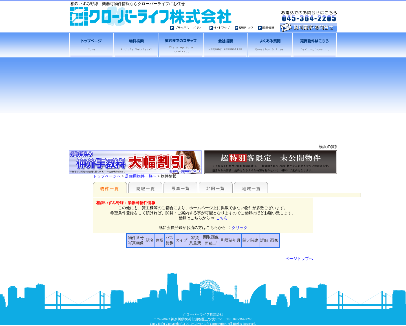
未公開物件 (270, 162)
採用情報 (266, 28)
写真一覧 (180, 187)
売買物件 (314, 45)
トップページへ (107, 176)
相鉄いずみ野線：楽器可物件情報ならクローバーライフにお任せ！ (129, 4)
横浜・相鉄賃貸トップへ (91, 45)
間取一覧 (145, 187)
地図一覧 (216, 187)
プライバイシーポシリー (189, 28)
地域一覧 (251, 187)
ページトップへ (299, 259)
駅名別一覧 (110, 187)
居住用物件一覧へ (140, 176)
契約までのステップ (180, 45)
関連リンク (246, 28)
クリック (240, 228)
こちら (222, 218)
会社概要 (225, 45)
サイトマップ (222, 28)
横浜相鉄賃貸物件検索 (136, 45)
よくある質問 (269, 45)
